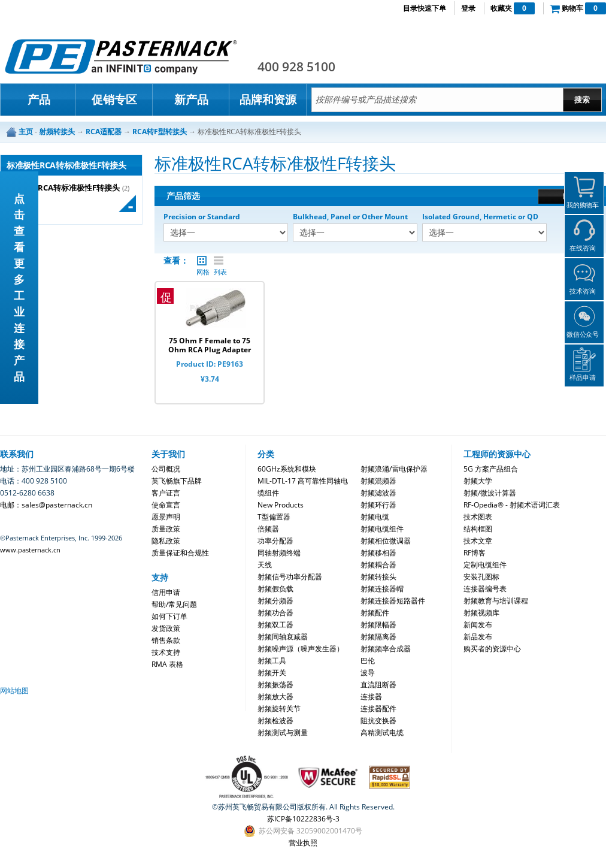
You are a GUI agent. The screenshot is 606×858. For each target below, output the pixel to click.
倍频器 (268, 529)
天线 (264, 565)
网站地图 (14, 690)
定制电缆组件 (485, 565)
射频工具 (271, 660)
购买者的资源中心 (492, 649)
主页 (26, 131)
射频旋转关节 (279, 708)
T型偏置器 (273, 517)
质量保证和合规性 (180, 553)
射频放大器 (275, 696)
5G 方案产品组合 (490, 469)
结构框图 (477, 529)
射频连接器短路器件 (392, 601)
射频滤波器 (378, 493)
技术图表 (477, 517)
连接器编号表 (485, 589)
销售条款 (166, 640)
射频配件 (374, 613)
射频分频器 (275, 601)
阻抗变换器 (378, 720)
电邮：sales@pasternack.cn (46, 505)
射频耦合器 (378, 565)
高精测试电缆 (382, 732)
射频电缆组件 (382, 529)
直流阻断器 (378, 684)
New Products (280, 505)
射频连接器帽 (382, 589)
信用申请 (166, 592)
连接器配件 (378, 708)
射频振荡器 (275, 684)
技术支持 (166, 652)
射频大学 (477, 481)
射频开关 (271, 672)
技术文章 (477, 541)
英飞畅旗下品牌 (177, 481)
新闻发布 (477, 625)
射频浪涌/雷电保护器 (394, 469)
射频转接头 (378, 577)
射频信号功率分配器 (289, 577)
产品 (39, 99)
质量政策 (166, 529)
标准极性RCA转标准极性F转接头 (63, 188)
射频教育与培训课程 (495, 601)
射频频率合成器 (385, 649)
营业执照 (303, 843)
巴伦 (367, 660)
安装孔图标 (481, 577)
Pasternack (121, 56)
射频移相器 (378, 553)
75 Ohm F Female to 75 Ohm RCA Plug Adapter (209, 345)
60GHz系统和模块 (286, 469)
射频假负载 (275, 589)
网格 (202, 260)
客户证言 (166, 493)
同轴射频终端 (279, 553)
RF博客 (474, 553)
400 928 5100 (296, 66)
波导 (367, 672)
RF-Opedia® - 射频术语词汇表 (511, 505)
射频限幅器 (378, 625)
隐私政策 (166, 541)
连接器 (371, 696)
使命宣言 (166, 505)
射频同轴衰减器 (282, 637)
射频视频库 (481, 613)
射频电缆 (374, 517)
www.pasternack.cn (30, 549)
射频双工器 (275, 625)
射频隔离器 (378, 637)
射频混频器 (378, 481)
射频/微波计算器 (489, 493)
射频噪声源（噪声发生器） (300, 649)
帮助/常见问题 (174, 604)
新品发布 (477, 637)
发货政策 (166, 628)
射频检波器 (275, 720)
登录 (468, 8)
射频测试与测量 (282, 732)
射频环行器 (378, 505)
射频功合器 (275, 613)
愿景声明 (166, 517)
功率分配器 (275, 541)
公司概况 (166, 469)
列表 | (218, 260)
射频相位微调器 (385, 541)
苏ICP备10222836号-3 (303, 819)
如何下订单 (169, 616)
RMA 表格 (167, 664)
